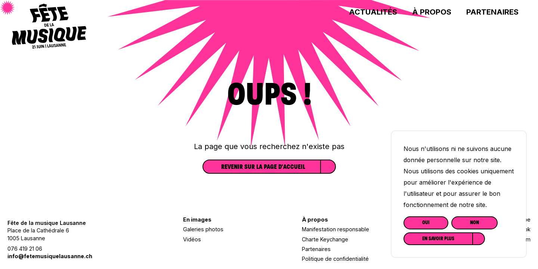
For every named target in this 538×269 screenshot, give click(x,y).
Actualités (373, 11)
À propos (431, 11)
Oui (426, 222)
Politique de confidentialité (335, 259)
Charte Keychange (325, 239)
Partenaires (492, 11)
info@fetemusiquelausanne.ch (49, 256)
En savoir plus (438, 238)
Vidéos (192, 239)
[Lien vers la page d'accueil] (49, 45)
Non (474, 222)
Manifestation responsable (335, 229)
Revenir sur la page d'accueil (263, 167)
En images (197, 219)
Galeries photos (203, 229)
